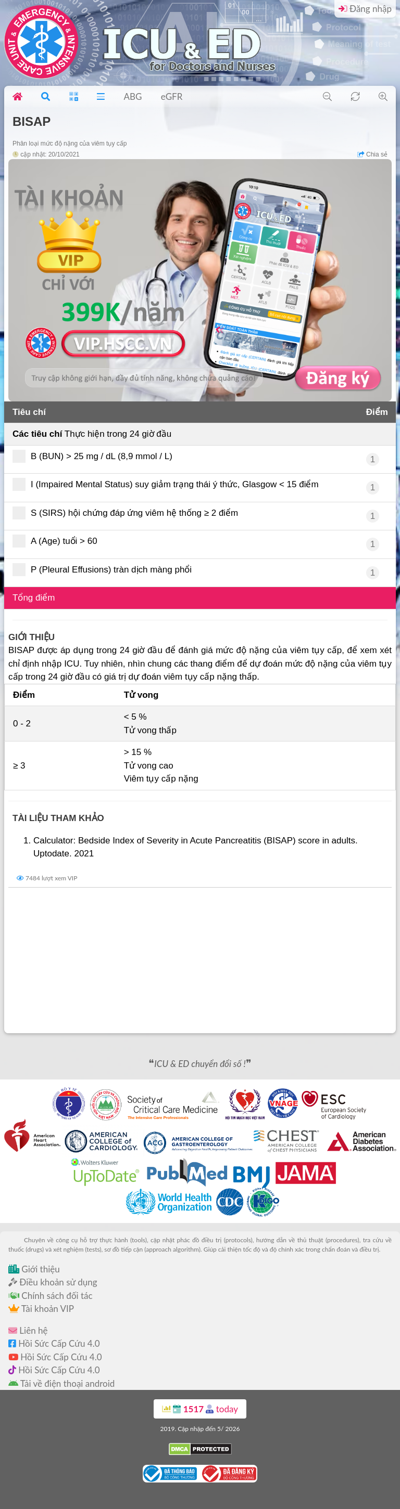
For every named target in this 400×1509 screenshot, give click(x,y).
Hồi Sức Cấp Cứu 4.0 (54, 1343)
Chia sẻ (372, 154)
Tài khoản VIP (41, 1308)
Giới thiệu (34, 1269)
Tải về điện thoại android (61, 1383)
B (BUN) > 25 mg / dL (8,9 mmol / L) (95, 456)
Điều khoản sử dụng (52, 1282)
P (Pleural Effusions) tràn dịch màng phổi (105, 569)
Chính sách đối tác (50, 1295)
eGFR (172, 96)
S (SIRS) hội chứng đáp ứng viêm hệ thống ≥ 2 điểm (128, 512)
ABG (132, 96)
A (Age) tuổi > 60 (58, 541)
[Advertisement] (200, 960)
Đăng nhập (365, 8)
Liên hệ (27, 1330)
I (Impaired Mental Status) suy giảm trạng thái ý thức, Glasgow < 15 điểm (169, 484)
